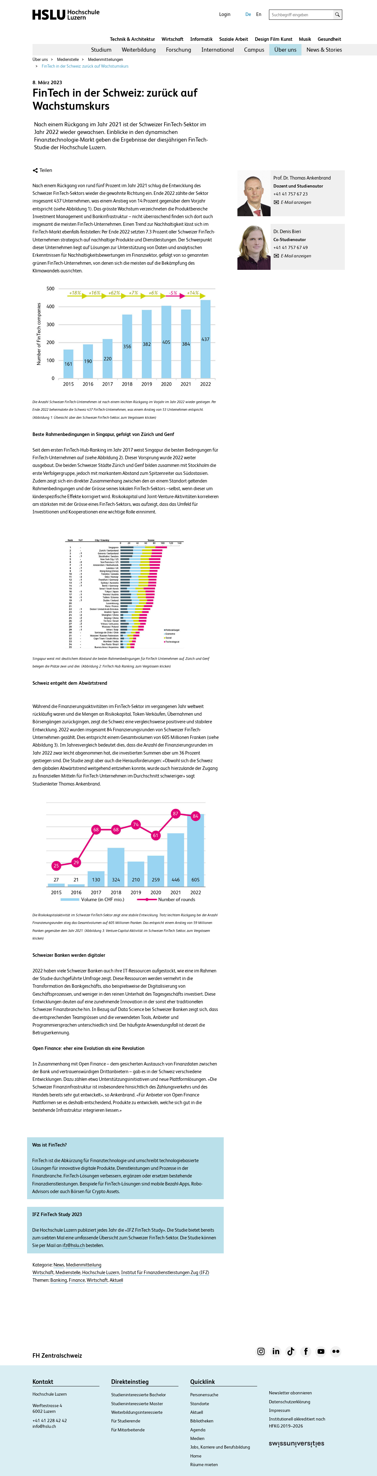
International (217, 49)
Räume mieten (204, 1464)
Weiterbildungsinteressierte (137, 1412)
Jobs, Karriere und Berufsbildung (220, 1447)
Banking (58, 1280)
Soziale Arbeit (233, 39)
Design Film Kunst (274, 39)
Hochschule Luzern (100, 1272)
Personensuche (204, 1394)
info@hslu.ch (44, 1426)
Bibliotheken (202, 1420)
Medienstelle (68, 59)
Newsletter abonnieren (290, 1392)
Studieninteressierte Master (137, 1403)
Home (195, 1455)
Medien (197, 1438)
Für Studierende (125, 1420)
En (258, 14)
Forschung (178, 49)
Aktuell (116, 1280)
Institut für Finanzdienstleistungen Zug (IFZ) (165, 1272)
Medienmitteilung (83, 1264)
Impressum (279, 1410)
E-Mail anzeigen (296, 202)
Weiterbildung (139, 49)
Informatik (201, 39)
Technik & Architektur (132, 39)
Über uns (285, 49)
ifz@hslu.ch (73, 1245)
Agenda (198, 1429)
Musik (305, 39)
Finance (77, 1280)
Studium (101, 49)
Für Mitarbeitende (128, 1429)
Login (224, 14)
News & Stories (324, 49)
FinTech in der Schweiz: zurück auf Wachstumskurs (85, 66)
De (248, 14)
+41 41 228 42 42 (50, 1420)
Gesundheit (329, 39)
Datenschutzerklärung (289, 1401)
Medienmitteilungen (105, 59)
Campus (254, 49)
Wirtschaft (173, 39)
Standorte (199, 1403)
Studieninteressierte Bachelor (138, 1394)
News (59, 1264)
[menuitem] (101, 49)
